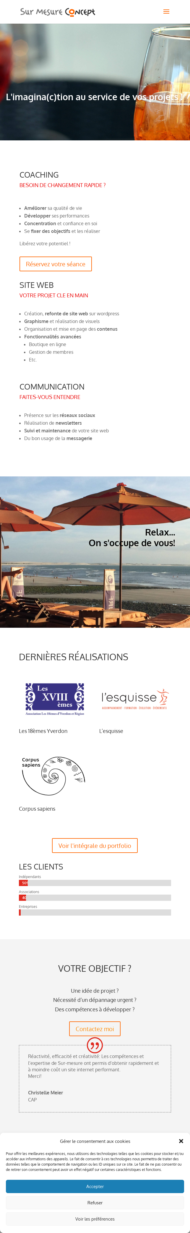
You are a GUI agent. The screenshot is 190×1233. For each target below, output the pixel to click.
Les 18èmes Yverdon (43, 731)
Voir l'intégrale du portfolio (95, 845)
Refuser (95, 1203)
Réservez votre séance (55, 264)
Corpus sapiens (37, 808)
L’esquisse (111, 731)
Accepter (95, 1186)
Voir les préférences (95, 1219)
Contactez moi (95, 1029)
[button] (181, 1141)
